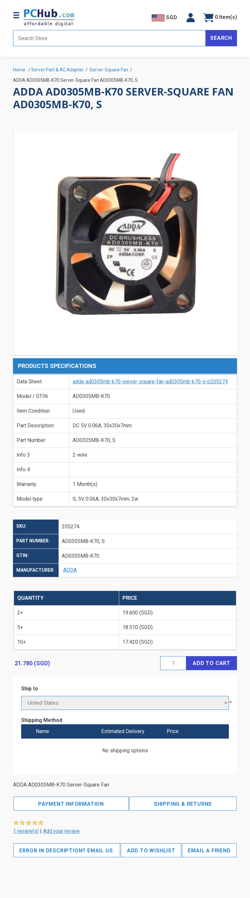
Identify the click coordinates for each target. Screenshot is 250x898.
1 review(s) (26, 831)
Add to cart (211, 663)
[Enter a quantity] (173, 663)
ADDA (70, 570)
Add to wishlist (151, 850)
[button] (191, 17)
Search (221, 38)
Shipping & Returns (183, 804)
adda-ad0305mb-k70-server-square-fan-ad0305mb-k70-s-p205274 (150, 381)
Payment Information (71, 804)
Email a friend (209, 850)
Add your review (61, 831)
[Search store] (109, 38)
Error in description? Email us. (66, 850)
